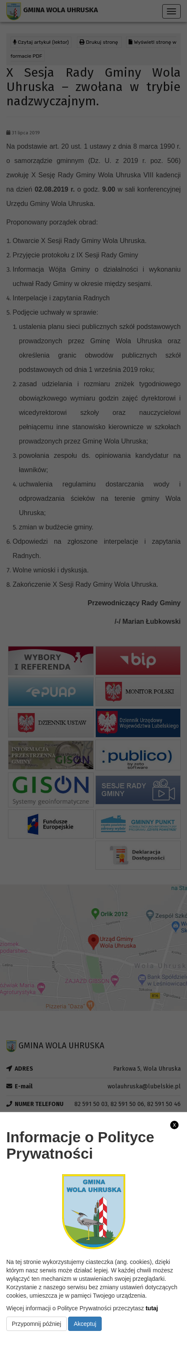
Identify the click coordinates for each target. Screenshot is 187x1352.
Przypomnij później (36, 1323)
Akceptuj (85, 1323)
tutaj (151, 1308)
